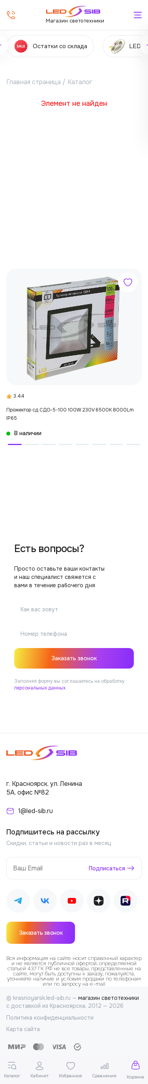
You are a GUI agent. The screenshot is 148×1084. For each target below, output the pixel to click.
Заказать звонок (74, 658)
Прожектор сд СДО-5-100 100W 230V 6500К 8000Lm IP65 (70, 414)
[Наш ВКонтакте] (45, 902)
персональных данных (40, 688)
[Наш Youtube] (72, 902)
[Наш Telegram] (18, 902)
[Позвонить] (11, 15)
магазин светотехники (108, 997)
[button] (15, 444)
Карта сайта (23, 1029)
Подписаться (107, 868)
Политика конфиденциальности (50, 1017)
